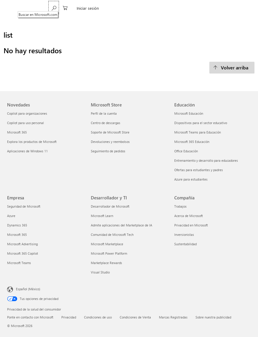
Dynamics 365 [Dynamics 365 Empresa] (17, 225)
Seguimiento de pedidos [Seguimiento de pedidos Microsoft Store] (108, 151)
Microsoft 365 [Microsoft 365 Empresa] (17, 234)
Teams (86, 8)
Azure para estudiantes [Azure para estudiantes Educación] (191, 179)
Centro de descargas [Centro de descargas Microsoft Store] (105, 123)
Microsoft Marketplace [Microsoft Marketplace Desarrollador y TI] (107, 244)
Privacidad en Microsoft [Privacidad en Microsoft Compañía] (191, 225)
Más (122, 8)
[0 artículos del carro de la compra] (215, 7)
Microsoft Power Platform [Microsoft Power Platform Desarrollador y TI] (109, 253)
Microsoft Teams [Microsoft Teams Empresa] (19, 263)
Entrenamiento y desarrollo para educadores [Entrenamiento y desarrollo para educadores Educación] (206, 160)
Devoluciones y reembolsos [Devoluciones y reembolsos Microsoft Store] (110, 141)
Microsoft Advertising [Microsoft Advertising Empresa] (22, 244)
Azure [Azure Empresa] (11, 215)
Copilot (105, 8)
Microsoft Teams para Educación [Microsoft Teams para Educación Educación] (197, 132)
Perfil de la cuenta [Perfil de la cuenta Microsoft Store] (104, 113)
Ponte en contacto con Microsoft (30, 317)
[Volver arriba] (231, 68)
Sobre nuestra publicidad (213, 317)
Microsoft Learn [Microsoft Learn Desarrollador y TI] (102, 215)
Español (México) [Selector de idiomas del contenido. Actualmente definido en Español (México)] (28, 288)
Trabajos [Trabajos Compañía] (180, 206)
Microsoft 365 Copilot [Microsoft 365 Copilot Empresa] (22, 253)
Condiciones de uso (98, 317)
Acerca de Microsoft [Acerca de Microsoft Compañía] (188, 215)
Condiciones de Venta (135, 317)
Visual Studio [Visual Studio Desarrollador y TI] (100, 272)
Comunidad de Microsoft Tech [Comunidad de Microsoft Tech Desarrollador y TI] (112, 234)
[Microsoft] (27, 8)
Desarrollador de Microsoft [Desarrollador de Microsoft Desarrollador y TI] (110, 206)
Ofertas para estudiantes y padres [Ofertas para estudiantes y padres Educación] (198, 170)
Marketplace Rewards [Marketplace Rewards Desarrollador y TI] (106, 263)
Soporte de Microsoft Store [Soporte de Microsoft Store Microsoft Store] (110, 132)
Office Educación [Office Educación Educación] (186, 151)
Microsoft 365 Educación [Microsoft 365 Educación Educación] (191, 141)
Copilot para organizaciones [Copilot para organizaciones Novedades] (27, 113)
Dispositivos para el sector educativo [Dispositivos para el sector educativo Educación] (200, 123)
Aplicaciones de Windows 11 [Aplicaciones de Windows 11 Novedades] (27, 151)
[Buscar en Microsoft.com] (204, 7)
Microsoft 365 (63, 8)
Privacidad (68, 317)
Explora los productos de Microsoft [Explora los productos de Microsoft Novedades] (32, 141)
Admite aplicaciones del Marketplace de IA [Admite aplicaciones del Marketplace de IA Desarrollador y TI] (121, 225)
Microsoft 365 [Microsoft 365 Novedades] (17, 132)
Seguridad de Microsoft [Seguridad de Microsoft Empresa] (23, 206)
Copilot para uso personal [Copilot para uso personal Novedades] (25, 123)
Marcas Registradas (173, 317)
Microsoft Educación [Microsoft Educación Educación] (188, 113)
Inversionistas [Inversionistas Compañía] (184, 234)
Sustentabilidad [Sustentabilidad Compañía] (185, 244)
